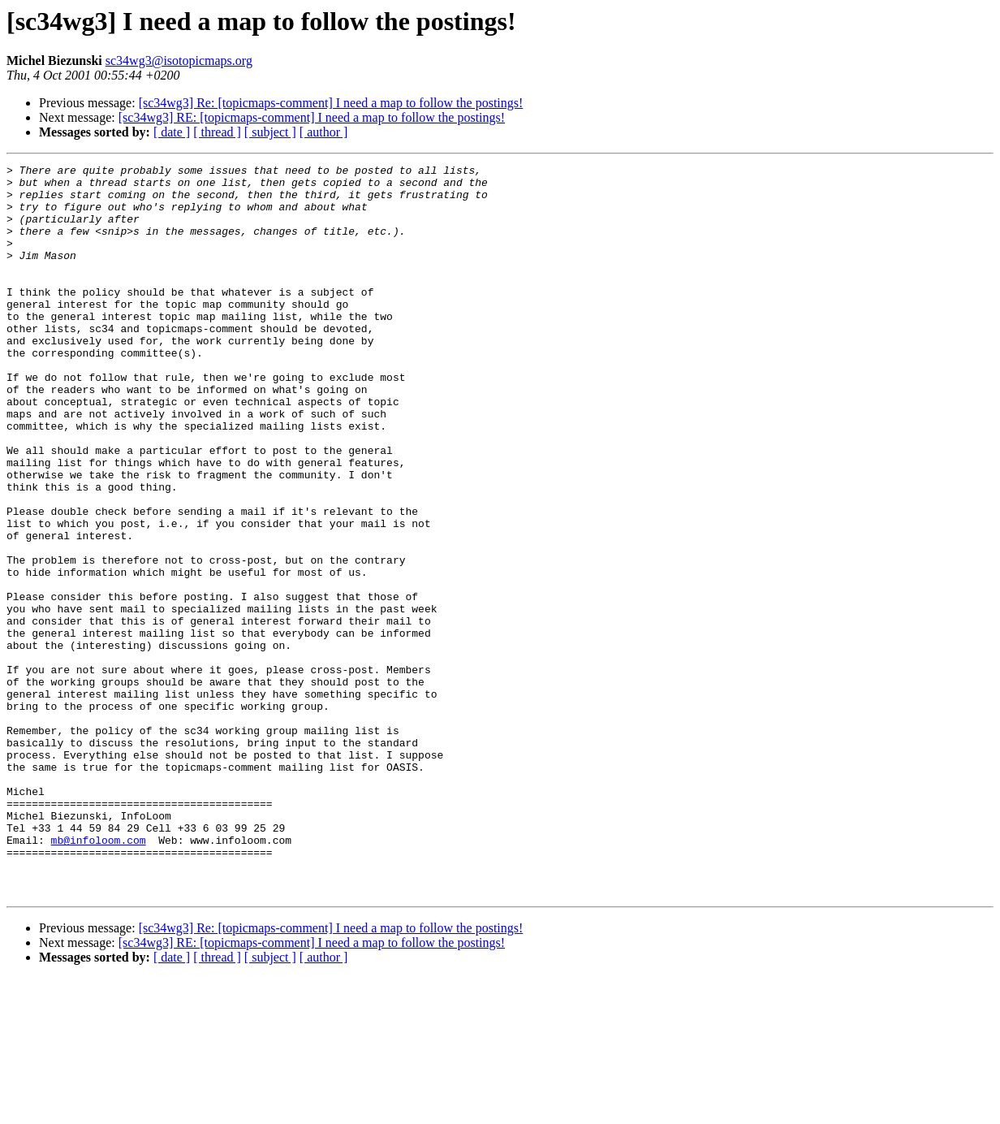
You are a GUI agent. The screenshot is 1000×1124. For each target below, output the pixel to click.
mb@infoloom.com (98, 976)
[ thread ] (217, 132)
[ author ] (324, 132)
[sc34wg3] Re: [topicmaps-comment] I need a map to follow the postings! (331, 103)
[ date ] (171, 132)
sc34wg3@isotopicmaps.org (179, 60)
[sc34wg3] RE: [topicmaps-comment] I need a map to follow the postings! (312, 117)
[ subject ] (270, 132)
